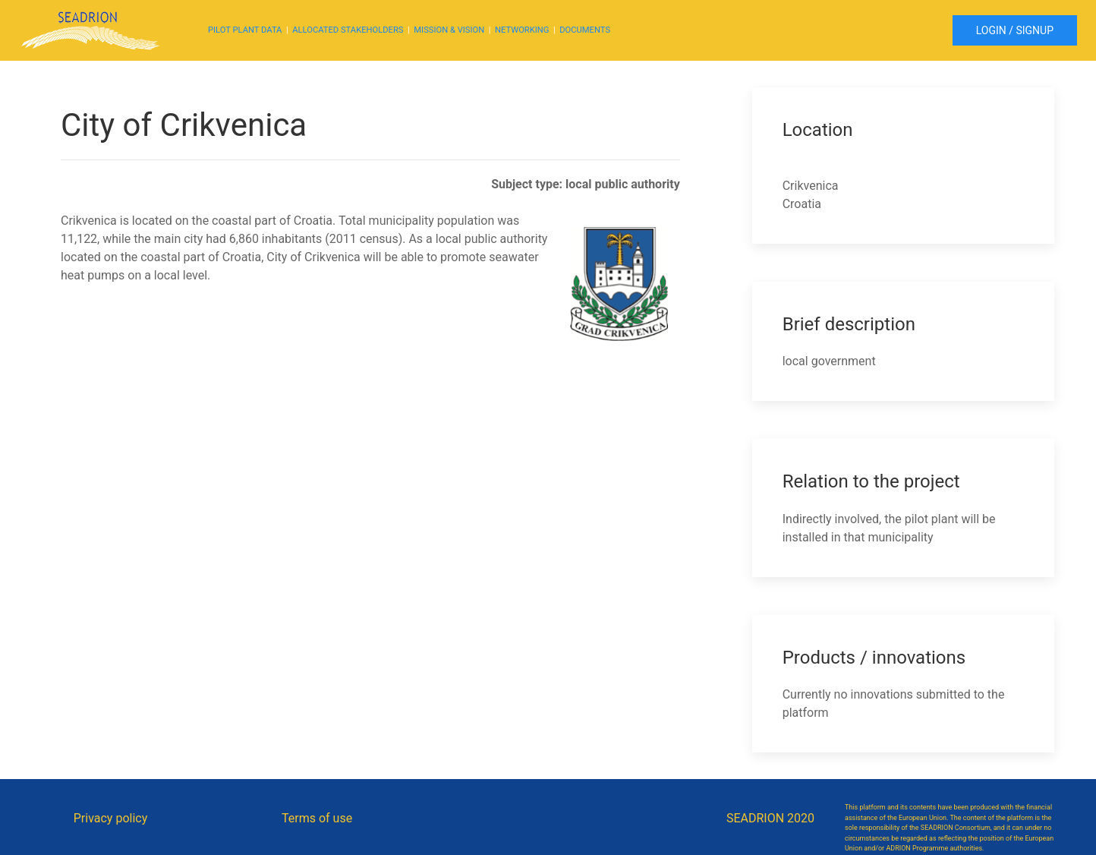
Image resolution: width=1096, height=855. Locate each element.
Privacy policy (111, 818)
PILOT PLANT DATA (245, 30)
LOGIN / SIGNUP (1014, 30)
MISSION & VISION (449, 30)
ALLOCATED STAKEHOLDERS (347, 30)
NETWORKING (522, 30)
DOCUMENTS (584, 30)
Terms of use (317, 818)
